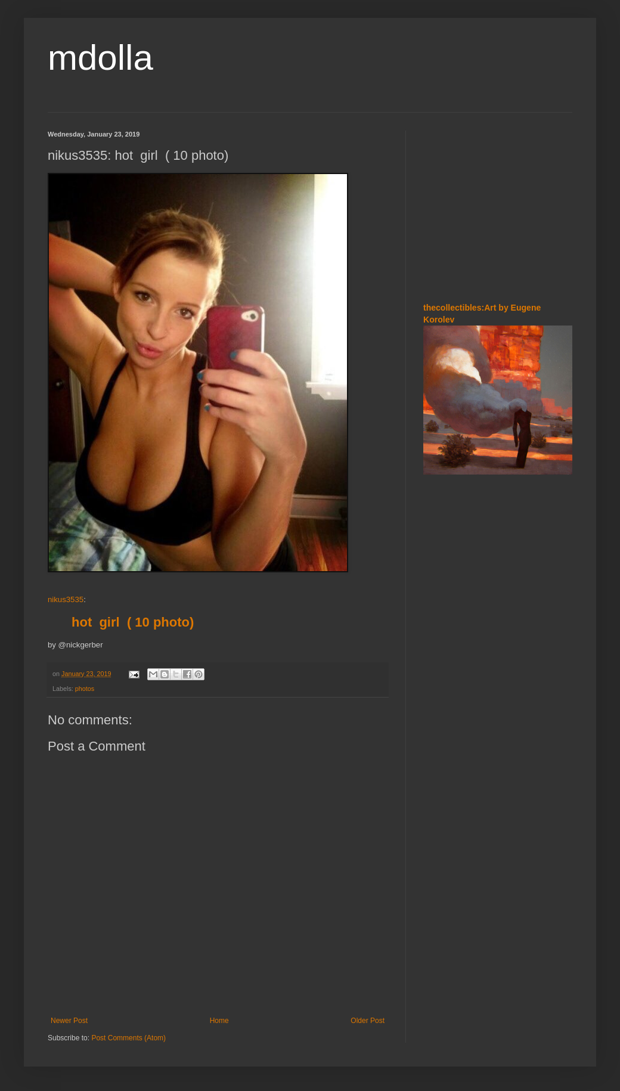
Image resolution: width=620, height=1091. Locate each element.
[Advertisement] (497, 205)
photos (84, 688)
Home (219, 1020)
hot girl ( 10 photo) (133, 622)
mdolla (100, 58)
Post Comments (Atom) (128, 1038)
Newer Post (69, 1020)
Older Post (368, 1020)
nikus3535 (65, 599)
